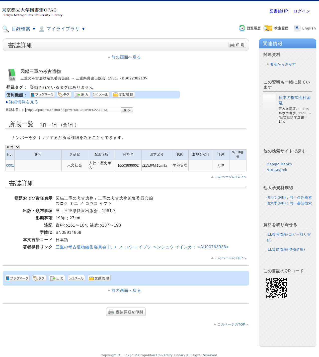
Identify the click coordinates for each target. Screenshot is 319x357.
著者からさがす (283, 64)
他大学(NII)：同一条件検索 (289, 197)
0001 (10, 165)
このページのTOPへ (230, 177)
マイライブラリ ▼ (62, 29)
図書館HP (278, 11)
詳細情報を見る (24, 102)
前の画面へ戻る (126, 57)
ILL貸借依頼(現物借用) (285, 249)
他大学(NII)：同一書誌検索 (289, 203)
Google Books (279, 164)
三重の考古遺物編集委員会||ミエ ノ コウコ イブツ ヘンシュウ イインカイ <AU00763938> (142, 247)
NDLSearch (276, 170)
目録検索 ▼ (19, 29)
